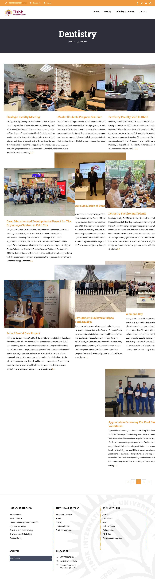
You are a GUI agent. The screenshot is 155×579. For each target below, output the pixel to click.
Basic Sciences (15, 514)
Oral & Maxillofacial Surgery (21, 530)
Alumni (105, 522)
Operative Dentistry (18, 526)
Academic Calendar (64, 514)
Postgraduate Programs (112, 538)
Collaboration (108, 530)
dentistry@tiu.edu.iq (68, 561)
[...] (32, 152)
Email (58, 518)
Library (59, 522)
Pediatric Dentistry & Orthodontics (24, 522)
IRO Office (107, 534)
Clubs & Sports (109, 526)
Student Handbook (64, 530)
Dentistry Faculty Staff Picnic (127, 213)
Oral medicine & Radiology (21, 534)
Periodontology (16, 538)
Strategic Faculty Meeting (23, 117)
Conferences (108, 518)
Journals (106, 514)
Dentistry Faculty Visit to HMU (128, 117)
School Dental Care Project (23, 333)
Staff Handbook (62, 526)
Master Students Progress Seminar (80, 117)
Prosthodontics (16, 518)
